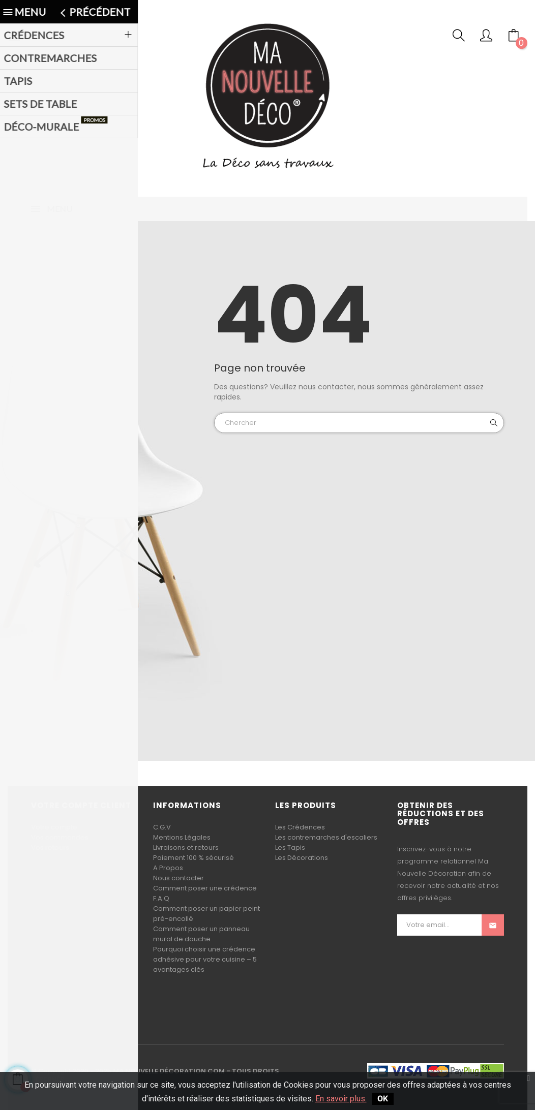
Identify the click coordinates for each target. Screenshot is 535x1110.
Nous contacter (178, 878)
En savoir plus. (341, 1098)
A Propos (168, 868)
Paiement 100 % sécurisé (193, 857)
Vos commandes (59, 837)
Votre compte (54, 827)
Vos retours (50, 847)
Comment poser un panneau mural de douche (201, 934)
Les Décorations (301, 857)
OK (382, 1098)
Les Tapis (290, 847)
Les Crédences (300, 827)
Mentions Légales (182, 837)
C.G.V (162, 827)
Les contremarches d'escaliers (326, 837)
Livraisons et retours (186, 847)
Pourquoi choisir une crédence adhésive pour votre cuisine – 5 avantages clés (205, 959)
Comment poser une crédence (205, 888)
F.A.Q (161, 898)
